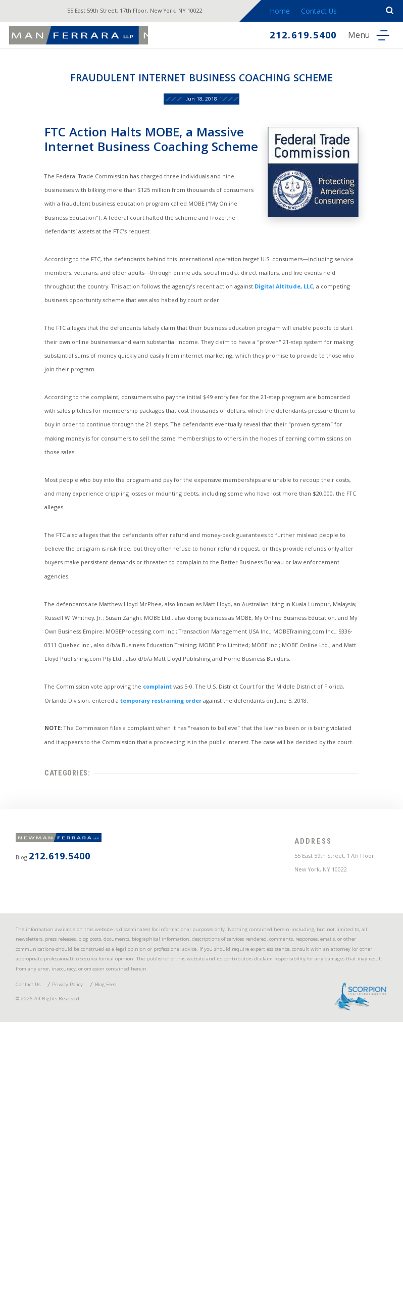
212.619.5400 (287, 37)
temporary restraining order (188, 872)
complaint (159, 855)
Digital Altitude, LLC (329, 348)
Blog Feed (138, 1264)
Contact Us (333, 12)
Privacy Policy (88, 1264)
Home (292, 12)
